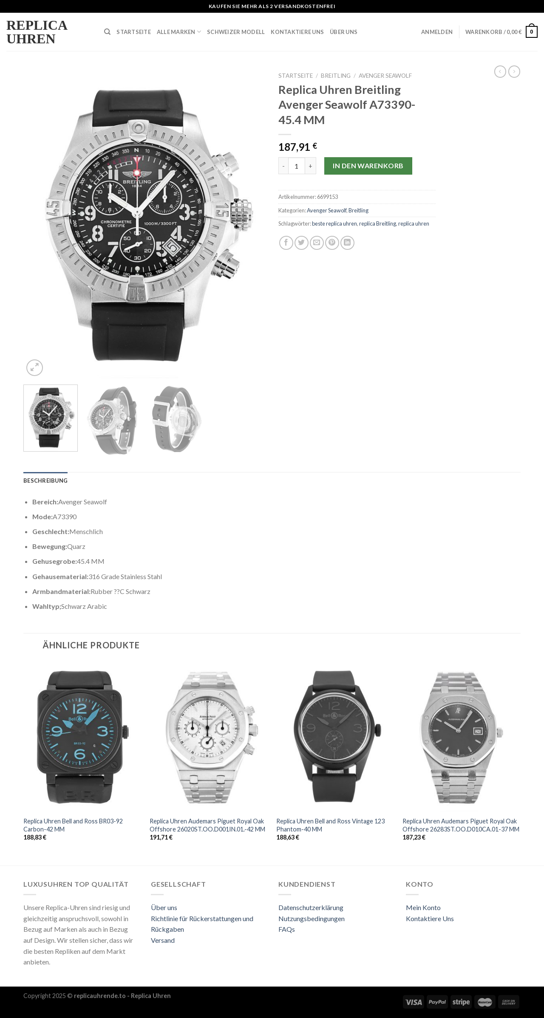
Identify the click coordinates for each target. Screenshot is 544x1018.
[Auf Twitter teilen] (302, 243)
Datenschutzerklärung (310, 907)
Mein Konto (423, 907)
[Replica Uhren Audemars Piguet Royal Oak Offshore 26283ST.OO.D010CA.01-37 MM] (461, 736)
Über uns (164, 907)
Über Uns (343, 31)
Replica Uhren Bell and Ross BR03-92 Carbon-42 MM (73, 825)
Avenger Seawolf (385, 75)
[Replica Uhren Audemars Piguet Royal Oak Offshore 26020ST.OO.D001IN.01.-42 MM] (209, 736)
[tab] (45, 480)
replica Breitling (377, 223)
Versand (163, 940)
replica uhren (413, 223)
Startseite (133, 31)
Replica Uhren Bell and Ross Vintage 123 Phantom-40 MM (330, 825)
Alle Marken (179, 32)
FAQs (286, 929)
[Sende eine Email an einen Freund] (317, 243)
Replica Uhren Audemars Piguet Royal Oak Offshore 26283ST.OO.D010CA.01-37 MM (460, 825)
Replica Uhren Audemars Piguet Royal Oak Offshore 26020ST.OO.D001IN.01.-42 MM (207, 825)
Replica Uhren (36, 31)
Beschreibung (45, 480)
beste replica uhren (334, 223)
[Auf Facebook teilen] (286, 243)
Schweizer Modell (236, 31)
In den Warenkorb (368, 165)
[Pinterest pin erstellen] (332, 243)
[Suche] (107, 32)
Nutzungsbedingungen (311, 918)
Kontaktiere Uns (297, 31)
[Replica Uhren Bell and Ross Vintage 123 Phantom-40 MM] (335, 736)
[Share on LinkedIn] (347, 243)
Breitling (336, 75)
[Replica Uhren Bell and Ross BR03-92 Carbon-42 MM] (82, 736)
